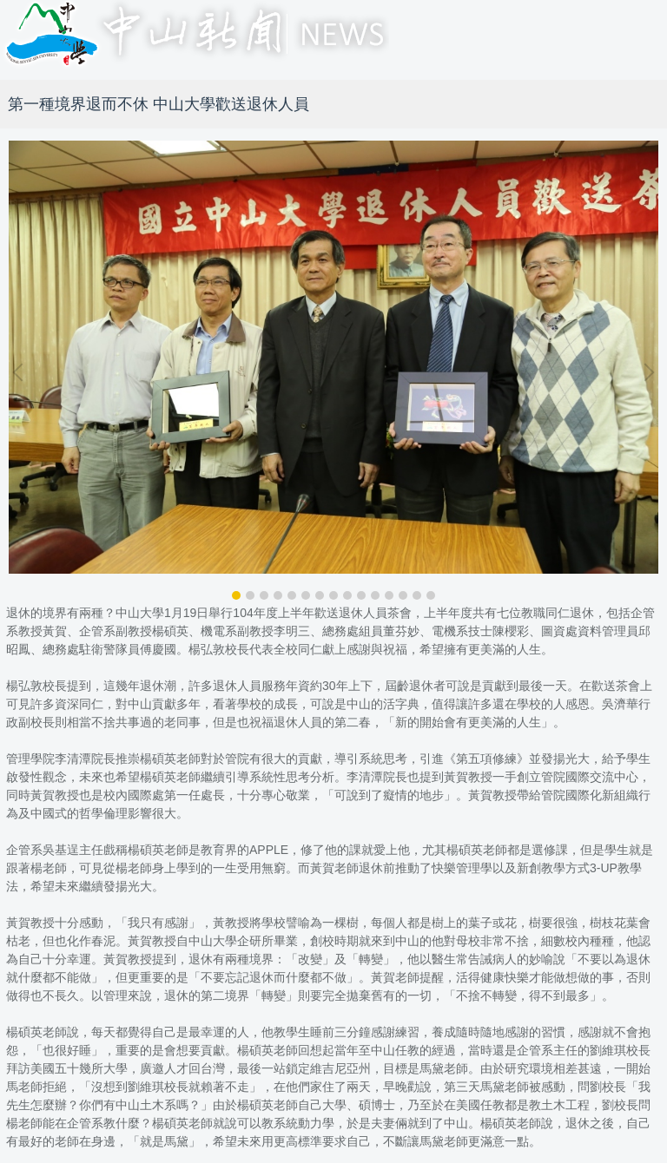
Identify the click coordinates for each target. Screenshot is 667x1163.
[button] (21, 372)
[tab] (236, 595)
